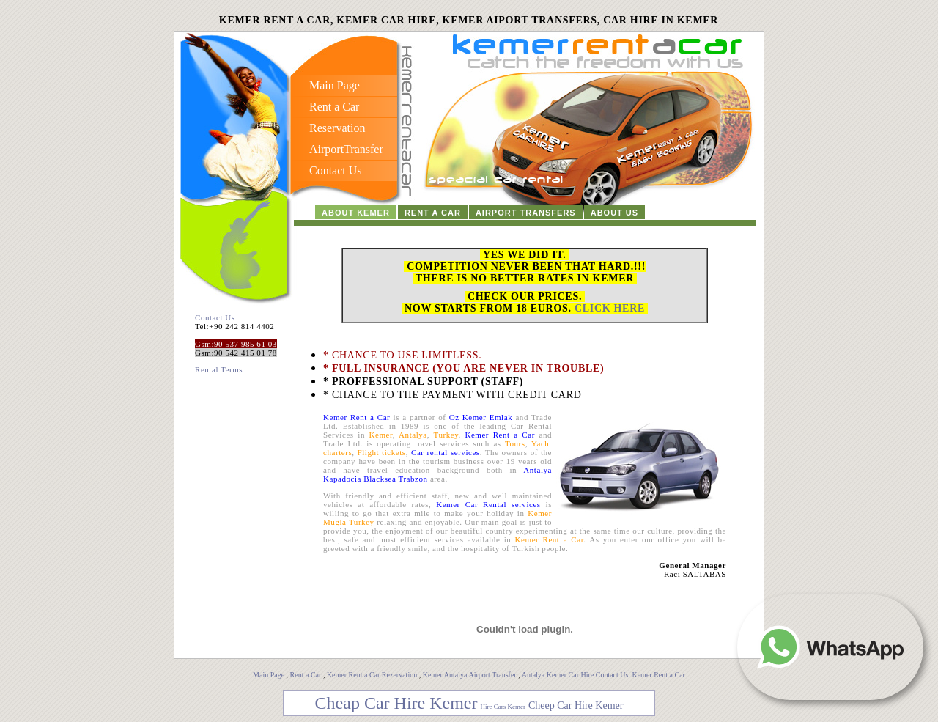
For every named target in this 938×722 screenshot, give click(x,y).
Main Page (268, 675)
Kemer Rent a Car (658, 675)
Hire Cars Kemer (502, 706)
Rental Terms (219, 369)
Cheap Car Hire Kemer (396, 702)
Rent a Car (306, 675)
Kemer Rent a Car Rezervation (372, 675)
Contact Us (215, 317)
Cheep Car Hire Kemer (575, 705)
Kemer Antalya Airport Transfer (471, 675)
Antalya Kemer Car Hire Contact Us (576, 675)
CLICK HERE (610, 308)
